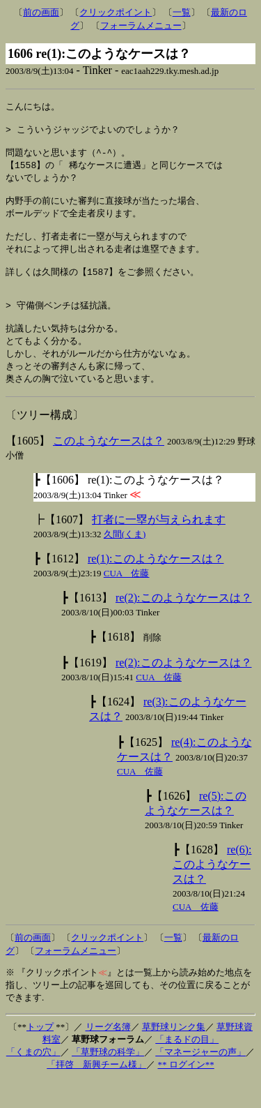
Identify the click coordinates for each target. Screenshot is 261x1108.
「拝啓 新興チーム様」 (96, 1092)
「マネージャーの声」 (200, 1080)
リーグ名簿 (108, 1054)
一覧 (182, 12)
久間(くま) (125, 562)
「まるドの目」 (187, 1067)
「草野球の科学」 (108, 1080)
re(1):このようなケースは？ (156, 586)
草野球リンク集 (173, 1054)
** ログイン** (186, 1092)
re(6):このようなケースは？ (212, 892)
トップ (40, 1054)
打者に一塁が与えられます (159, 547)
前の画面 (41, 12)
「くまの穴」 (33, 1080)
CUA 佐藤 (127, 601)
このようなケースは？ (108, 468)
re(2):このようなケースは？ (184, 625)
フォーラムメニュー (141, 25)
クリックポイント (115, 12)
